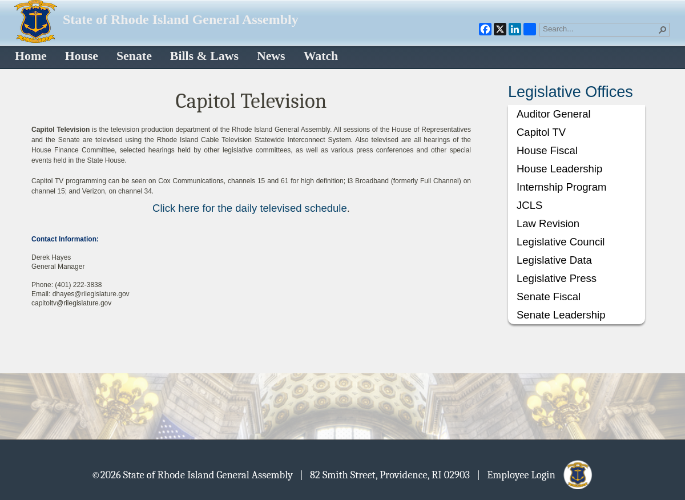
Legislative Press (557, 278)
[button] (662, 29)
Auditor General (554, 114)
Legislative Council (561, 242)
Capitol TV (541, 132)
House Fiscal (547, 150)
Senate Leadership (561, 315)
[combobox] (600, 28)
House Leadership (559, 169)
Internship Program (561, 187)
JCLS (529, 205)
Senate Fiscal (549, 297)
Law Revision (548, 223)
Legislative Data (554, 260)
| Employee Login (535, 474)
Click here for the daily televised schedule (249, 208)
